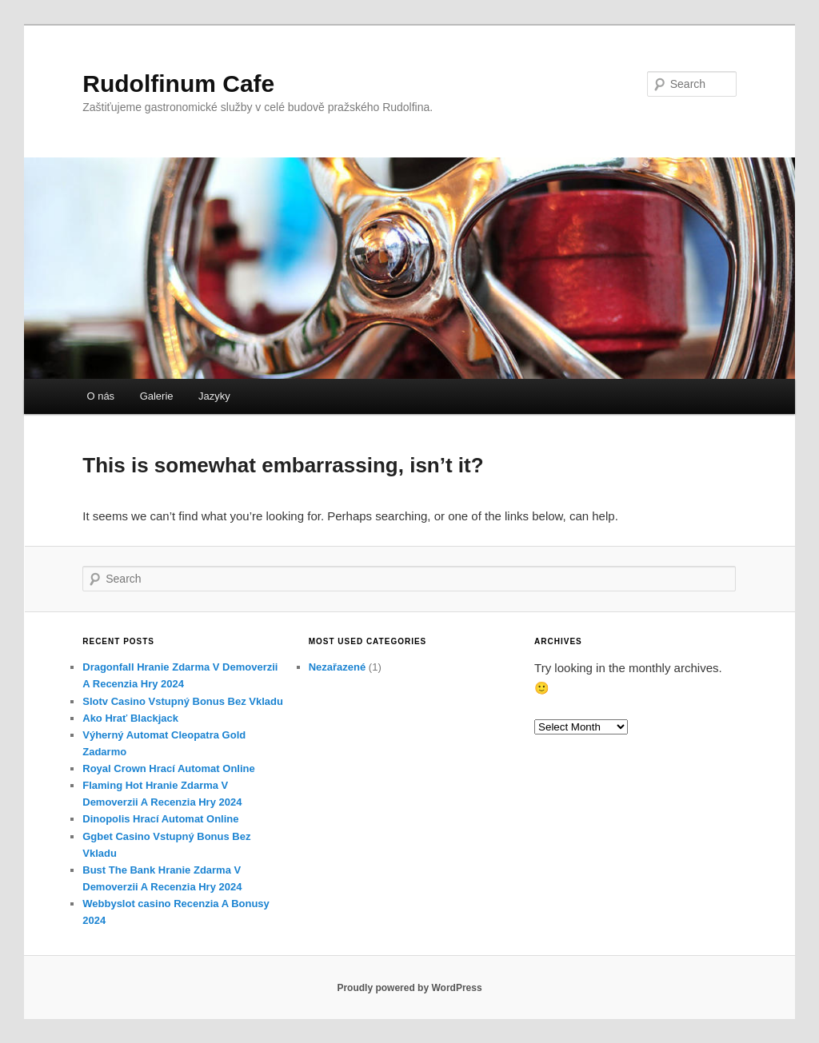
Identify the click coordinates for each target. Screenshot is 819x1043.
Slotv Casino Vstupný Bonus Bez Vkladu (182, 701)
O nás (100, 396)
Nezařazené (337, 667)
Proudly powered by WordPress (409, 987)
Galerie (157, 396)
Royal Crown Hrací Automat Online (168, 768)
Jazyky (214, 396)
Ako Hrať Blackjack (130, 718)
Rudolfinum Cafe (178, 83)
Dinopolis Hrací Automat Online (160, 819)
